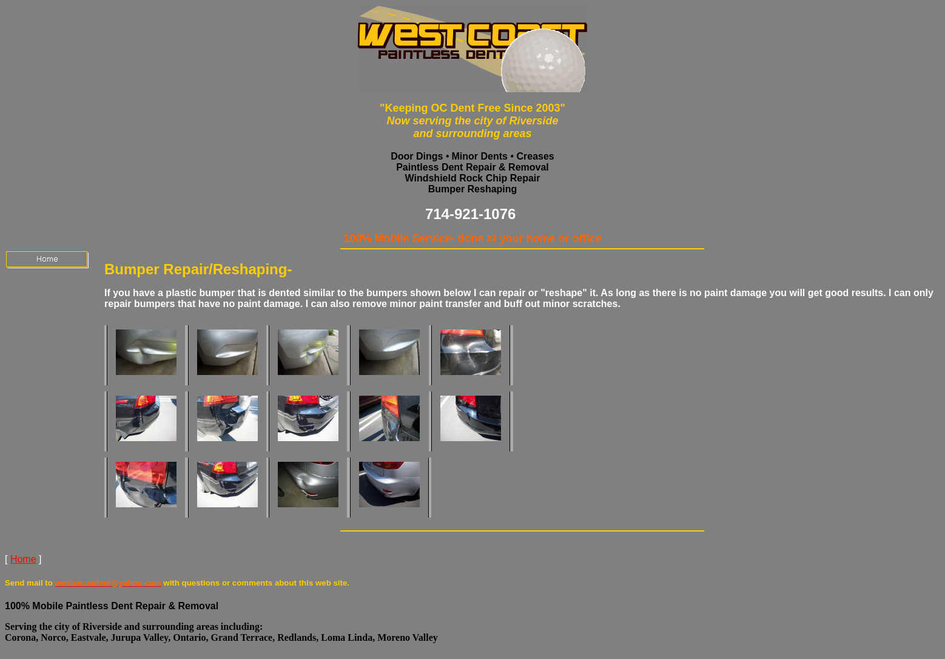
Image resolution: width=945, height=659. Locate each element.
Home (23, 559)
